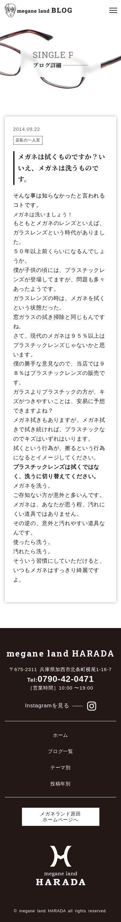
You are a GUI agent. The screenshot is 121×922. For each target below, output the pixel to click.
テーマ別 (60, 767)
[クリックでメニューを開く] (113, 10)
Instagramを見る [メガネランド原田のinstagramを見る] (60, 706)
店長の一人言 (27, 140)
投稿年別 (60, 783)
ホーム (60, 735)
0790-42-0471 (60, 679)
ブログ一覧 (60, 751)
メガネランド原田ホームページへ (60, 816)
